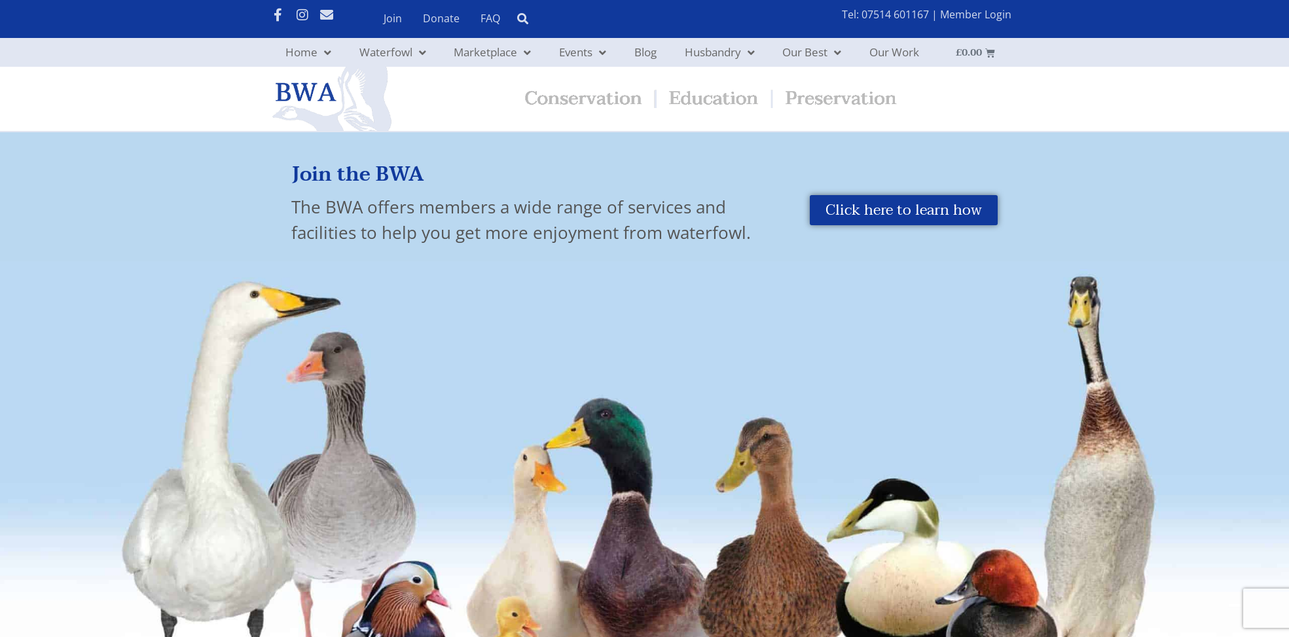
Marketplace (492, 53)
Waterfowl (392, 53)
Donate (441, 18)
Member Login (975, 14)
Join (393, 18)
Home (308, 53)
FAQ (490, 18)
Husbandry (720, 53)
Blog (645, 52)
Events (582, 53)
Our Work (894, 52)
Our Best (811, 53)
